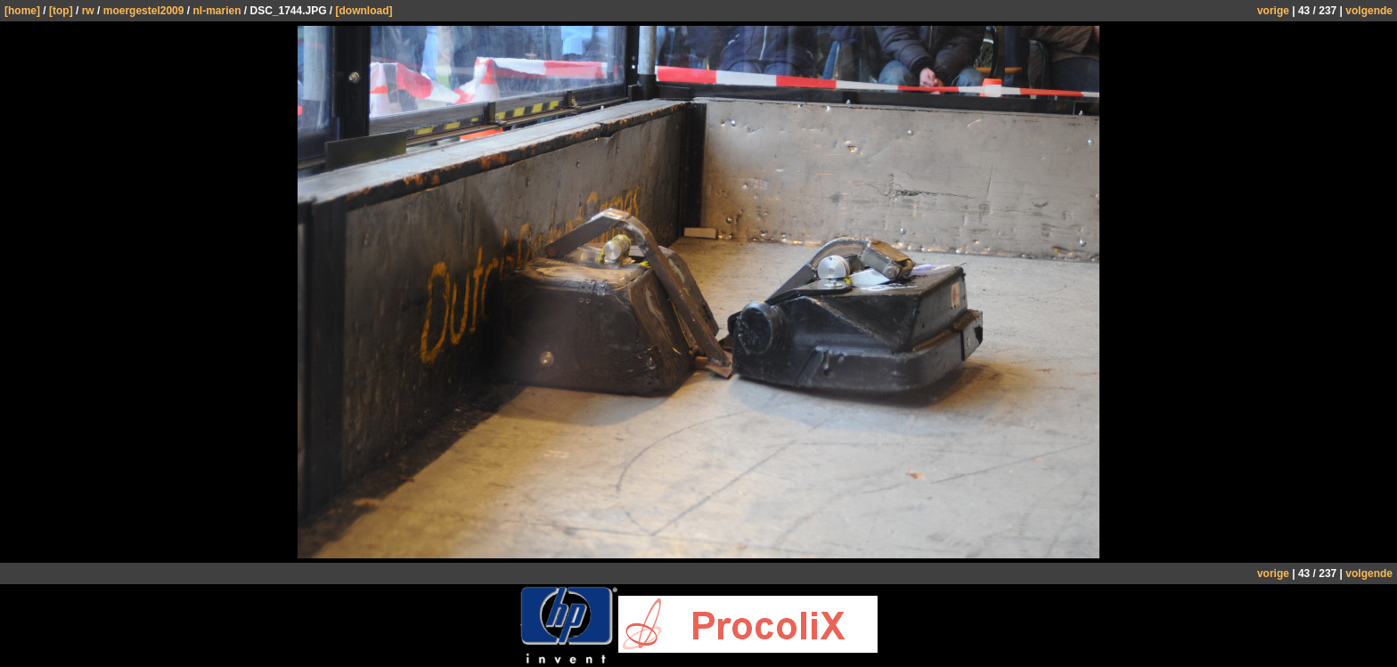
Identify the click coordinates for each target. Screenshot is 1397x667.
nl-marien (216, 10)
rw (88, 10)
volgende (1369, 10)
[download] (364, 10)
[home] (22, 10)
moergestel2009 (143, 10)
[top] (61, 10)
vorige (1273, 10)
